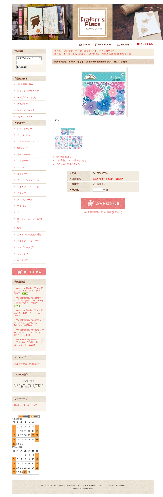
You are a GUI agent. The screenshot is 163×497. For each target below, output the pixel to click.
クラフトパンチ (24, 128)
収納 (19, 228)
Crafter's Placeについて (25, 405)
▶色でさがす (23, 104)
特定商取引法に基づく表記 (52, 485)
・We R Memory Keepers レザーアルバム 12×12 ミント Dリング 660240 (29, 323)
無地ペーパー (23, 148)
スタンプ (21, 193)
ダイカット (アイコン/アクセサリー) (97, 50)
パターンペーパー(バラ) (28, 141)
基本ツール (22, 173)
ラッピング (22, 254)
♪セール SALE (25, 116)
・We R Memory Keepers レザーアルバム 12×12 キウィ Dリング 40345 (29, 332)
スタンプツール (24, 199)
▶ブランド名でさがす (28, 91)
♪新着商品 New (25, 84)
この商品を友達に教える (68, 164)
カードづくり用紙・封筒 (29, 234)
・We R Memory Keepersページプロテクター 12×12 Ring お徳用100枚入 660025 (29, 302)
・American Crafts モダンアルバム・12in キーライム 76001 (28, 313)
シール (20, 167)
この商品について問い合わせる (71, 160)
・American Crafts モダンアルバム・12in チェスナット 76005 (29, 291)
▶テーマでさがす (26, 110)
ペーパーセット (24, 135)
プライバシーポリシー (115, 485)
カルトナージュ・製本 (28, 241)
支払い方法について (74, 485)
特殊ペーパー (23, 154)
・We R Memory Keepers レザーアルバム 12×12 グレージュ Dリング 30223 (29, 342)
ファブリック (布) (25, 247)
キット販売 (22, 260)
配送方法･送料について (94, 485)
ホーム (57, 50)
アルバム (21, 206)
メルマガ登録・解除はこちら (28, 364)
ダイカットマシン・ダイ (29, 186)
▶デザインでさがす (27, 97)
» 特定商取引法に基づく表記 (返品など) (102, 212)
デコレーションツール (28, 180)
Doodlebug (94, 54)
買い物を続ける (63, 157)
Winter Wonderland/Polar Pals (116, 54)
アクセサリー (23, 161)
